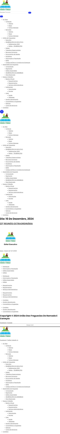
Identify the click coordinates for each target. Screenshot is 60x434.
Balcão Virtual (10, 79)
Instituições (9, 87)
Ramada (8, 30)
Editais (8, 48)
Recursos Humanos (11, 52)
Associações (12, 89)
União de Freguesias (9, 38)
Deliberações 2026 (14, 44)
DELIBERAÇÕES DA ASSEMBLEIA (14, 73)
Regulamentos (12, 83)
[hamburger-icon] (1, 16)
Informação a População (13, 58)
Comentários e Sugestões (13, 101)
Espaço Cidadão (8, 77)
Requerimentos (13, 81)
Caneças (9, 21)
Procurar (2, 12)
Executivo (8, 40)
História (10, 24)
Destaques (6, 266)
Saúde (10, 95)
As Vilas (5, 19)
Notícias (8, 103)
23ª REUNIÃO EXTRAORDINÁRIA (16, 223)
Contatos (5, 107)
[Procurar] (29, 13)
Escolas (10, 91)
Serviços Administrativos (15, 85)
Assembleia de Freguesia (10, 64)
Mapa (10, 26)
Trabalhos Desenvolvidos (13, 50)
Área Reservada (10, 75)
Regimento (9, 69)
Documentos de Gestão (13, 54)
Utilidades (11, 97)
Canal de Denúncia (11, 105)
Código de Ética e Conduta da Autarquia (18, 62)
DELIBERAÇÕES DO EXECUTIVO (14, 42)
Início (1, 251)
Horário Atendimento (12, 99)
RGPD (7, 60)
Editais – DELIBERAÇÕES (15, 46)
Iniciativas (9, 56)
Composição (9, 67)
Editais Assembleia (11, 71)
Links (7, 93)
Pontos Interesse (13, 28)
